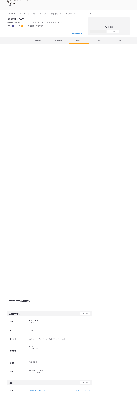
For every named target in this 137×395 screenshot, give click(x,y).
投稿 (114, 31)
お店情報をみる (76, 33)
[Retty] (11, 2)
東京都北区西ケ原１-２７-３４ (39, 390)
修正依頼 (86, 313)
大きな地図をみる (82, 390)
